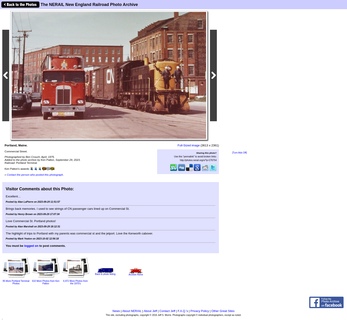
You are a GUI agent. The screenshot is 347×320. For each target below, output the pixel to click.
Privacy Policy (200, 311)
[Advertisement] (239, 80)
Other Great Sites (222, 311)
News (116, 311)
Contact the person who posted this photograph (35, 174)
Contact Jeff (167, 311)
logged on (31, 245)
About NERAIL (131, 311)
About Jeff (150, 311)
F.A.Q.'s (183, 311)
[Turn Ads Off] (239, 152)
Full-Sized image (189, 145)
